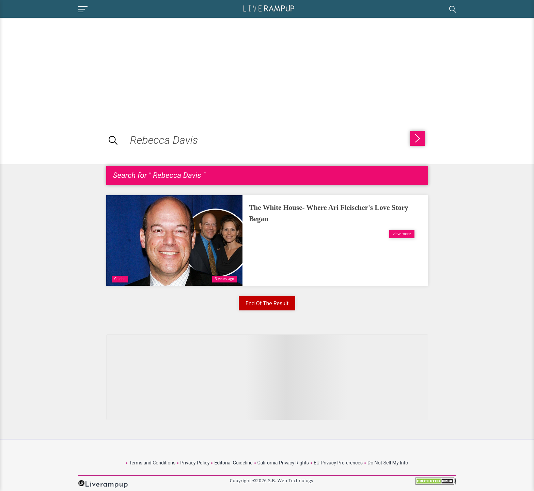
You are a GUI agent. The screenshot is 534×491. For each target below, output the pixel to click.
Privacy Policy (194, 462)
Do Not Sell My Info (387, 462)
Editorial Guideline (233, 462)
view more (402, 233)
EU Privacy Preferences (338, 462)
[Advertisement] (57, 65)
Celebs (120, 278)
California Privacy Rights (283, 462)
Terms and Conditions (152, 462)
